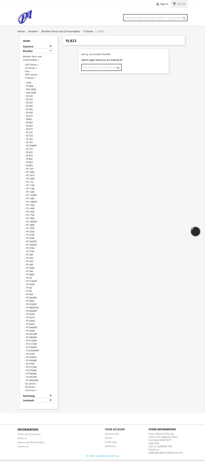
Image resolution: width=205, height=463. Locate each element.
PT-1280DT (31, 204)
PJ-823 (29, 158)
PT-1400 (30, 211)
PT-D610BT (31, 337)
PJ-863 (29, 165)
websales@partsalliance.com (166, 455)
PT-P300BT (31, 363)
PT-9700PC (31, 307)
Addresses (110, 449)
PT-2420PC (31, 244)
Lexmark (28, 403)
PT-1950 (30, 231)
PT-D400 (30, 323)
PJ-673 (29, 132)
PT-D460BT (31, 330)
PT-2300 (30, 241)
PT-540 (29, 274)
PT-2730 (30, 254)
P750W (29, 89)
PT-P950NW (32, 383)
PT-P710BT (31, 370)
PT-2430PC (31, 247)
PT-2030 (30, 234)
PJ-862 (29, 161)
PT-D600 (30, 333)
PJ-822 (29, 155)
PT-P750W (31, 373)
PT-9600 (30, 304)
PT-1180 (30, 191)
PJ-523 (29, 105)
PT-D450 (30, 327)
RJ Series (30, 390)
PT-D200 (30, 317)
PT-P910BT (31, 380)
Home (26, 44)
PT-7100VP (31, 284)
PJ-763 (29, 145)
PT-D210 (30, 320)
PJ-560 (29, 109)
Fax (27, 74)
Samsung (29, 399)
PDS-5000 (31, 92)
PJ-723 (29, 138)
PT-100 (29, 171)
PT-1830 (30, 221)
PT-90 (29, 294)
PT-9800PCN (32, 310)
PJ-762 (29, 142)
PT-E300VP (31, 350)
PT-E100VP (31, 343)
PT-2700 (30, 251)
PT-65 (29, 280)
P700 (28, 85)
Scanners (30, 393)
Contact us (23, 449)
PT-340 (29, 267)
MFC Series (31, 77)
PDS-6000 (31, 95)
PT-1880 (30, 228)
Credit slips (111, 445)
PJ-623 (29, 118)
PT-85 (29, 290)
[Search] (155, 17)
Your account (115, 432)
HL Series (30, 71)
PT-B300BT (31, 313)
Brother (28, 54)
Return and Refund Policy (31, 445)
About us (22, 441)
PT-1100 (30, 188)
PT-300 (29, 257)
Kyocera (28, 49)
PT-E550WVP (32, 353)
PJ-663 (29, 128)
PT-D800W (31, 340)
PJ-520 (29, 99)
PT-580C (30, 277)
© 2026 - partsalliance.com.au (102, 458)
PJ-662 (29, 125)
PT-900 (29, 297)
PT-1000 (30, 175)
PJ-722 (29, 135)
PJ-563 (29, 115)
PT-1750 (30, 218)
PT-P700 (30, 366)
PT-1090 (30, 181)
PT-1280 (30, 201)
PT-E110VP (31, 347)
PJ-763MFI (31, 148)
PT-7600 (30, 287)
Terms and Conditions (29, 437)
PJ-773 (29, 152)
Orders (108, 441)
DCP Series (31, 67)
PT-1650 (30, 214)
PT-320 (29, 261)
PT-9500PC (31, 300)
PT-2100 (30, 237)
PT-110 (29, 185)
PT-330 (29, 264)
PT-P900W (31, 376)
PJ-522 (29, 102)
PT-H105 (30, 356)
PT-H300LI (31, 360)
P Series (29, 81)
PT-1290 (30, 208)
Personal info (112, 436)
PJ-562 (29, 112)
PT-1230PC (31, 198)
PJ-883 (29, 168)
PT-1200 (30, 194)
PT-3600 (30, 271)
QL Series (30, 386)
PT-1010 (30, 178)
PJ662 (29, 122)
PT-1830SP (31, 224)
